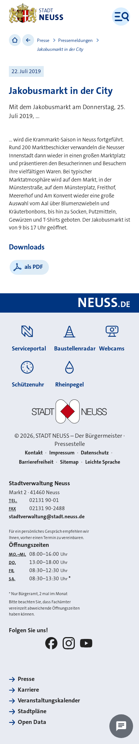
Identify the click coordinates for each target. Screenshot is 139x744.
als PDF (33, 267)
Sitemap (69, 462)
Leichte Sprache (102, 462)
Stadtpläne (32, 711)
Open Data (32, 722)
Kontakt (34, 452)
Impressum (62, 452)
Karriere (28, 690)
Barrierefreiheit (36, 462)
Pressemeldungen (75, 40)
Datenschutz (95, 452)
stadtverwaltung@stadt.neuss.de (47, 516)
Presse (43, 40)
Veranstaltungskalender (49, 700)
